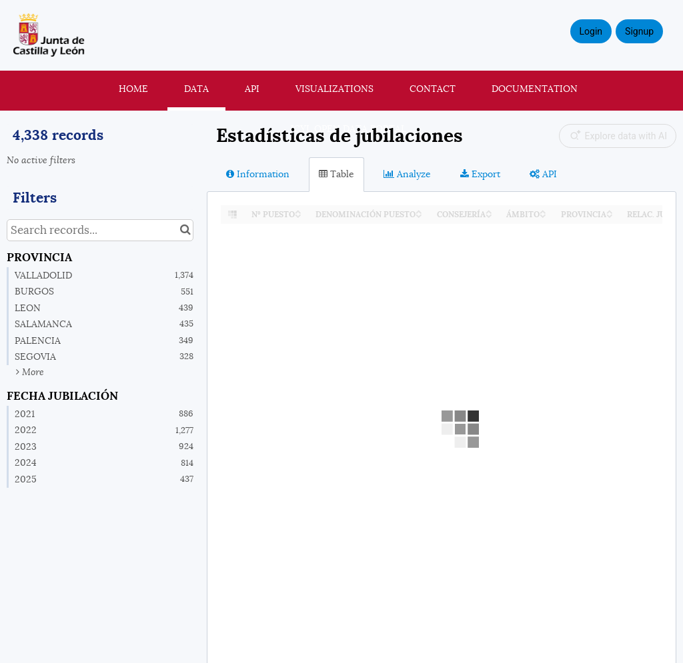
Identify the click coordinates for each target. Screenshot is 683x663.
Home (133, 89)
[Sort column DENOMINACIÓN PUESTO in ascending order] (419, 211)
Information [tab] (257, 174)
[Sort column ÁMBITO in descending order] (543, 215)
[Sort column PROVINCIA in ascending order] (609, 211)
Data (196, 89)
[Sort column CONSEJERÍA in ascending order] (489, 211)
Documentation (535, 89)
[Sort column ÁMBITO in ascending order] (543, 211)
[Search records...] (100, 230)
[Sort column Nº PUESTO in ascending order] (298, 211)
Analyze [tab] (407, 174)
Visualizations (334, 89)
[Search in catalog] (185, 230)
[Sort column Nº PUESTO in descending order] (298, 215)
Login (591, 31)
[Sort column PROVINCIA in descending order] (609, 215)
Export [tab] (480, 174)
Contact (433, 89)
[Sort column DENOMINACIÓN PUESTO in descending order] (419, 215)
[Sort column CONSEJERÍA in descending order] (489, 215)
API (252, 89)
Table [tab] (336, 174)
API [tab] (543, 174)
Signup (639, 31)
